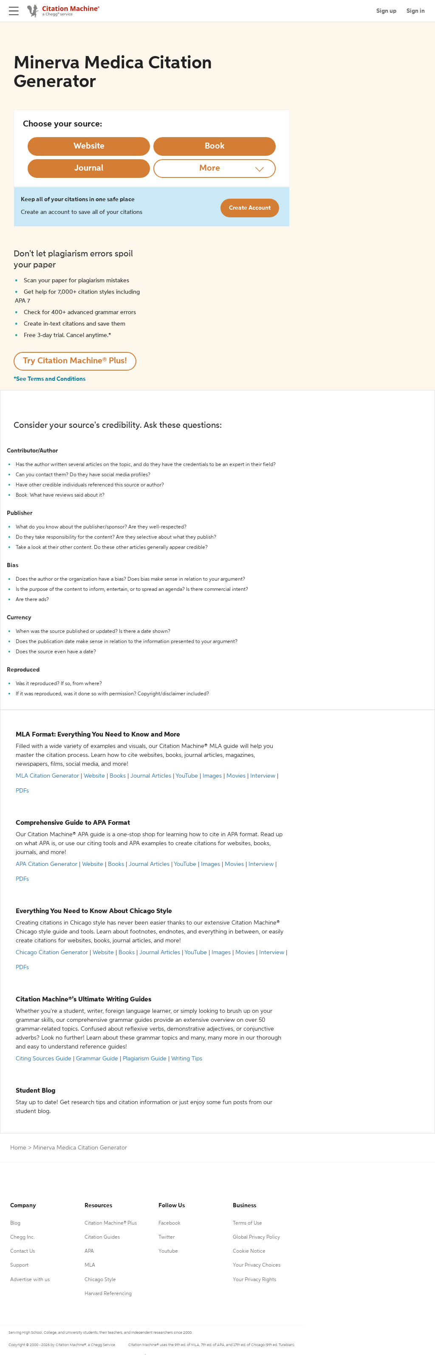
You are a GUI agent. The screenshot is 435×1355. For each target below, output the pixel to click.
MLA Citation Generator (47, 776)
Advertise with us (30, 1279)
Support (19, 1265)
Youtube (168, 1251)
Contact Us (22, 1251)
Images (212, 776)
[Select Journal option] (89, 168)
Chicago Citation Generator (52, 953)
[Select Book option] (214, 146)
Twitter (166, 1237)
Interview (262, 776)
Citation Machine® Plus (111, 1223)
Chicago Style (100, 1279)
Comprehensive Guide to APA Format (73, 823)
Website (94, 776)
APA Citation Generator (46, 864)
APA (89, 1251)
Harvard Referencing (108, 1293)
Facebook (169, 1223)
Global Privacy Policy (256, 1237)
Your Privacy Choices (256, 1265)
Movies (236, 776)
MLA (90, 1265)
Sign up (386, 11)
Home (18, 1148)
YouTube (186, 776)
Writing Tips (186, 1059)
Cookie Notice (249, 1251)
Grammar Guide (97, 1059)
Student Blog (35, 1091)
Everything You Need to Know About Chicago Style (94, 911)
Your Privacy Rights (254, 1279)
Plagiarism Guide (145, 1059)
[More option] (214, 168)
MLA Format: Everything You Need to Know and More (98, 734)
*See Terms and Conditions (49, 379)
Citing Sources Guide (43, 1059)
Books (118, 776)
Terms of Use (247, 1223)
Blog (15, 1223)
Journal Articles (150, 776)
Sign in (416, 11)
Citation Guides (102, 1237)
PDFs (22, 791)
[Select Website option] (89, 146)
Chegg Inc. (22, 1237)
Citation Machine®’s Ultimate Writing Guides (83, 999)
